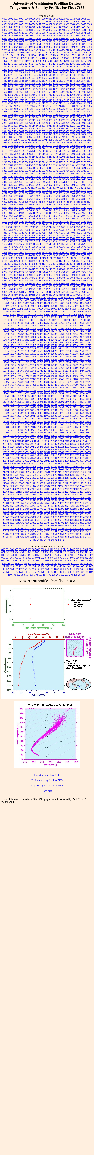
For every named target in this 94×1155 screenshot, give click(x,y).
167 (86, 569)
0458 (55, 30)
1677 (49, 89)
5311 (38, 168)
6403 (44, 201)
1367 (38, 72)
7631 (89, 244)
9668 (66, 294)
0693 (78, 38)
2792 (61, 114)
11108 (21, 320)
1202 (55, 61)
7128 (21, 221)
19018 (47, 415)
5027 (10, 128)
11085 (61, 314)
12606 (33, 348)
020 (91, 549)
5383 (33, 173)
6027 (49, 185)
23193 (54, 520)
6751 (55, 207)
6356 (27, 199)
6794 (16, 210)
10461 (19, 303)
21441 (61, 469)
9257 (89, 286)
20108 (19, 441)
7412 (78, 232)
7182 (66, 224)
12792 (26, 373)
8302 (55, 272)
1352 (10, 72)
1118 (55, 52)
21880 (6, 483)
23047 (6, 517)
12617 (19, 351)
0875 (10, 47)
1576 (78, 80)
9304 (4, 292)
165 (78, 569)
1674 (38, 89)
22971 (33, 514)
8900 (72, 283)
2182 (83, 106)
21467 (81, 469)
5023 (77, 125)
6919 (49, 213)
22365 (88, 494)
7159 (16, 224)
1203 (60, 61)
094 (47, 560)
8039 (38, 255)
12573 (81, 345)
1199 (38, 61)
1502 (21, 75)
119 (59, 563)
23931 (6, 536)
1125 (5, 55)
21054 (27, 463)
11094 (20, 317)
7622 (83, 244)
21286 (33, 466)
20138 (88, 441)
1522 (27, 77)
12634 (47, 353)
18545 (40, 404)
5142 (61, 145)
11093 (13, 317)
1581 (16, 83)
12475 (68, 339)
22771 (40, 508)
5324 (10, 170)
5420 (16, 179)
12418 (81, 331)
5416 (83, 176)
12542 (19, 345)
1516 (83, 75)
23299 (81, 520)
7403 (61, 232)
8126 (66, 258)
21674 (47, 475)
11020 (33, 311)
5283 (21, 165)
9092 (33, 286)
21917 (68, 483)
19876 (13, 435)
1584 (33, 83)
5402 (33, 176)
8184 (72, 263)
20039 (12, 438)
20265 (19, 446)
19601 (33, 429)
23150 (33, 520)
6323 (32, 196)
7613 (49, 244)
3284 (10, 123)
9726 (77, 294)
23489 (61, 525)
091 (34, 560)
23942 (19, 536)
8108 (33, 258)
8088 (21, 258)
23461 (26, 525)
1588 (55, 83)
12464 (33, 339)
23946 (33, 536)
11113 (47, 320)
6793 (10, 210)
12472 (54, 339)
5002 (55, 123)
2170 (21, 106)
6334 (49, 196)
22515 (26, 500)
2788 (38, 114)
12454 (61, 337)
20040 (19, 438)
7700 (38, 249)
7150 (55, 221)
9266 (21, 289)
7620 (77, 244)
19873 (88, 432)
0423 (10, 30)
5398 (10, 176)
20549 (47, 452)
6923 (72, 213)
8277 (27, 272)
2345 (55, 111)
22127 (67, 489)
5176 (33, 151)
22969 (26, 514)
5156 (10, 148)
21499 (40, 472)
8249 (89, 269)
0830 (61, 41)
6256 (66, 190)
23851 (40, 534)
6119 (55, 187)
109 (17, 563)
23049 (13, 517)
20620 (61, 455)
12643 (19, 356)
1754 (21, 94)
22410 (26, 497)
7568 (66, 238)
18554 (47, 404)
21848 (40, 480)
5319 (72, 168)
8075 (83, 255)
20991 (6, 463)
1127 (16, 55)
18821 (88, 410)
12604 (19, 348)
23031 (81, 514)
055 (60, 555)
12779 (33, 370)
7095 (66, 218)
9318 (44, 292)
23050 (19, 517)
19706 (6, 432)
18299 (47, 399)
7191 (27, 227)
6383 (83, 199)
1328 (83, 66)
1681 (66, 89)
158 (47, 569)
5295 (49, 165)
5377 (10, 173)
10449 (74, 300)
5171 (4, 151)
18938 (6, 415)
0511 (27, 32)
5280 (4, 165)
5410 (49, 176)
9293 (55, 289)
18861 (40, 413)
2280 (16, 111)
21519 (61, 472)
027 (29, 552)
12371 (13, 325)
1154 (83, 55)
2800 (10, 117)
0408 (66, 27)
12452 (47, 337)
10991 (13, 308)
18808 (68, 410)
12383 (88, 325)
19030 (54, 415)
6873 (38, 210)
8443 (33, 277)
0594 (44, 35)
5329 (38, 170)
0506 (89, 30)
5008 (89, 123)
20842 (6, 460)
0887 (55, 47)
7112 (10, 221)
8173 (21, 263)
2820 (61, 117)
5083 (27, 137)
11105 (87, 317)
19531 (88, 427)
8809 (27, 283)
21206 (81, 463)
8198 (33, 266)
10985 (61, 306)
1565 (16, 80)
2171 (27, 106)
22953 (6, 514)
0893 (72, 47)
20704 (54, 458)
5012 (21, 125)
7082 (16, 218)
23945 (26, 536)
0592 (33, 35)
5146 (83, 145)
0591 (27, 35)
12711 (19, 362)
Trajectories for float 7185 (47, 775)
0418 (72, 27)
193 (23, 574)
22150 (74, 489)
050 (38, 555)
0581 (89, 32)
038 (78, 552)
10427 (89, 297)
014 (64, 549)
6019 (4, 185)
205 (75, 574)
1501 (16, 75)
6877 (49, 210)
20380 (40, 449)
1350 (89, 69)
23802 (13, 534)
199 (49, 574)
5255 (72, 162)
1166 (60, 58)
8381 (21, 275)
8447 (44, 277)
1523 (33, 77)
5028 (16, 128)
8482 (33, 280)
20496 (74, 449)
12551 (54, 345)
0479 (78, 30)
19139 (6, 421)
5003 (61, 123)
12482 (26, 342)
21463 (74, 469)
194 (27, 574)
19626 (61, 429)
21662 (26, 475)
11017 (13, 311)
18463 (13, 404)
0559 (38, 32)
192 (18, 574)
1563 (4, 80)
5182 (66, 151)
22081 (33, 489)
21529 (74, 472)
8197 (27, 266)
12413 (54, 331)
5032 (38, 128)
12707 (88, 359)
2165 (83, 103)
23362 (33, 522)
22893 (54, 511)
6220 (10, 190)
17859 (54, 390)
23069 (47, 517)
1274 (33, 63)
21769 (13, 477)
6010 (72, 182)
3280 (78, 120)
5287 (38, 165)
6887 (89, 210)
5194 (38, 154)
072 (43, 557)
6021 (16, 185)
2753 (78, 111)
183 (64, 572)
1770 (21, 97)
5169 (83, 148)
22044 (81, 486)
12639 (81, 353)
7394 (44, 232)
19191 (47, 421)
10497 (6, 306)
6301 (61, 193)
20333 (74, 446)
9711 (72, 294)
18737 (88, 407)
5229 (21, 159)
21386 (19, 469)
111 (25, 563)
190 (10, 574)
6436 (49, 201)
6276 (78, 190)
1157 (11, 58)
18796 (61, 410)
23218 (61, 520)
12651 (74, 356)
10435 (26, 300)
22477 (74, 497)
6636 (55, 204)
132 (25, 566)
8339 (66, 272)
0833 (78, 41)
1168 (71, 58)
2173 (38, 106)
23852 (47, 534)
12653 (88, 356)
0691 (66, 38)
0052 (10, 24)
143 (73, 566)
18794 (54, 410)
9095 (44, 286)
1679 (61, 89)
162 (64, 569)
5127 (72, 142)
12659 (40, 359)
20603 (33, 455)
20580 (88, 452)
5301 (72, 165)
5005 (72, 123)
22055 (88, 486)
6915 (27, 213)
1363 (16, 72)
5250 (49, 162)
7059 (49, 215)
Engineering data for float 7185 (47, 785)
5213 (27, 156)
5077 (83, 134)
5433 (61, 179)
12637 (68, 353)
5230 (27, 159)
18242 (19, 399)
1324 (66, 66)
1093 (16, 52)
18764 (33, 410)
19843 (74, 432)
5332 (55, 170)
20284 (47, 446)
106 (4, 563)
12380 (68, 325)
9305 (10, 292)
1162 (38, 58)
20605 (40, 455)
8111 (38, 258)
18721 (74, 407)
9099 (55, 286)
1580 (10, 83)
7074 (72, 215)
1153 (77, 55)
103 (82, 560)
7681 (10, 249)
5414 (72, 176)
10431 (6, 300)
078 (69, 557)
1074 (33, 49)
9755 (26, 297)
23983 (61, 536)
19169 (26, 421)
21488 (19, 472)
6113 (38, 187)
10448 (68, 300)
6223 (21, 190)
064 (8, 557)
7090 (55, 218)
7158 (10, 224)
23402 (61, 522)
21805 (40, 477)
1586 (44, 83)
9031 (16, 286)
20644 (13, 458)
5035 (55, 128)
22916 (68, 511)
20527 (6, 452)
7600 (78, 241)
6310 (21, 196)
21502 (54, 472)
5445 (83, 179)
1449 (61, 72)
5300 (66, 165)
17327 (68, 382)
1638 (78, 86)
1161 (33, 58)
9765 (71, 297)
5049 (33, 131)
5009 (4, 125)
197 (40, 574)
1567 (27, 80)
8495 (61, 280)
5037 (66, 128)
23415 (74, 522)
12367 (74, 322)
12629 (13, 353)
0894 (78, 47)
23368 (40, 522)
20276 (40, 446)
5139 (44, 145)
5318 (66, 168)
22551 (54, 500)
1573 (61, 80)
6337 (66, 196)
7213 (44, 227)
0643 (83, 35)
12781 (47, 370)
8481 (27, 280)
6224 (27, 190)
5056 (66, 131)
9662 (55, 294)
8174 (27, 263)
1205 (71, 61)
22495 (88, 497)
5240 (83, 159)
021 (3, 552)
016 (73, 549)
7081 (10, 218)
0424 (16, 30)
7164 (33, 224)
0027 (27, 21)
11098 (40, 317)
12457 (81, 337)
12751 (13, 368)
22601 (13, 503)
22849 (26, 511)
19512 (81, 427)
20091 (88, 438)
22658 (54, 503)
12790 (13, 373)
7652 (38, 246)
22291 (68, 494)
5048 (27, 131)
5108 (66, 139)
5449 (16, 182)
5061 (89, 131)
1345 (61, 69)
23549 (33, 528)
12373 (26, 325)
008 (38, 549)
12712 (26, 362)
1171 (88, 58)
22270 (40, 494)
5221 (66, 156)
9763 (60, 297)
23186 (47, 520)
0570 (77, 32)
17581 (68, 387)
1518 (4, 77)
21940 (88, 483)
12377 (47, 325)
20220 (68, 444)
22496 (6, 500)
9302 (83, 289)
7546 (83, 235)
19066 (6, 418)
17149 (61, 379)
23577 (54, 528)
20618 (47, 455)
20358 (19, 449)
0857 (72, 44)
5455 (44, 182)
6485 (66, 201)
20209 (61, 444)
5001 (49, 123)
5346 (89, 170)
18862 (47, 413)
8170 (10, 263)
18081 (13, 396)
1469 (89, 72)
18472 (19, 404)
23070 (54, 517)
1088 (78, 49)
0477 (66, 30)
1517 (89, 75)
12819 (40, 373)
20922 (40, 460)
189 (91, 572)
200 (54, 574)
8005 (89, 252)
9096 (49, 286)
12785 (74, 370)
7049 (38, 215)
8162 (66, 261)
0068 (10, 27)
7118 (16, 221)
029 (38, 552)
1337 (21, 69)
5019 (61, 125)
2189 (16, 108)
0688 (49, 38)
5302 (78, 165)
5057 (72, 131)
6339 (77, 196)
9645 (10, 294)
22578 (88, 500)
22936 (88, 511)
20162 (26, 444)
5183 (72, 151)
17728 (33, 390)
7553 (21, 238)
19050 (68, 415)
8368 (72, 272)
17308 (54, 382)
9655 (33, 294)
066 (16, 557)
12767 (61, 368)
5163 (49, 148)
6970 (16, 215)
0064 (78, 24)
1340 (38, 69)
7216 (61, 227)
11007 (74, 308)
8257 (21, 272)
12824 (74, 373)
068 (25, 557)
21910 (61, 483)
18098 (40, 396)
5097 (10, 139)
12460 (13, 339)
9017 (89, 283)
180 (51, 572)
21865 (61, 480)
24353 (74, 536)
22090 (40, 489)
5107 (61, 139)
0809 (10, 41)
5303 (83, 165)
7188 (10, 227)
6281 (16, 193)
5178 (44, 151)
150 (12, 569)
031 (47, 552)
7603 (89, 241)
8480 (21, 280)
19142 (13, 421)
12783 (61, 370)
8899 (66, 283)
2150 (4, 103)
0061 (61, 24)
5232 (38, 159)
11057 (67, 311)
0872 (83, 44)
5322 (89, 168)
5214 (32, 156)
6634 (49, 204)
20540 (33, 452)
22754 (6, 508)
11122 (73, 320)
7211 (32, 227)
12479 (6, 342)
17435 (68, 384)
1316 (27, 66)
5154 (89, 145)
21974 (33, 486)
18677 (47, 407)
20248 (13, 446)
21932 (74, 483)
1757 (38, 94)
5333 (61, 170)
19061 (74, 415)
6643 (4, 207)
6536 (83, 201)
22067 (19, 489)
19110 (68, 418)
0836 (4, 44)
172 (16, 572)
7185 (83, 224)
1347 (72, 69)
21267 (13, 466)
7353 (4, 232)
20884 (19, 460)
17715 (26, 390)
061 (86, 555)
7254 (27, 230)
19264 (81, 421)
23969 (54, 536)
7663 (61, 246)
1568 (33, 80)
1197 (27, 61)
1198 (32, 61)
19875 (6, 435)
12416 (67, 331)
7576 (89, 238)
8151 (49, 261)
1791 (27, 100)
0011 (55, 18)
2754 (83, 111)
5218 (55, 156)
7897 (38, 252)
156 (38, 569)
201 (58, 574)
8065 (66, 255)
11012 (88, 308)
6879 (55, 210)
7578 (4, 241)
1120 (66, 52)
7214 (49, 227)
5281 (10, 165)
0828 (49, 41)
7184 (78, 224)
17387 (26, 384)
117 (51, 563)
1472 (4, 75)
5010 (10, 125)
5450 (21, 182)
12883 (61, 376)
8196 (21, 266)
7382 (27, 232)
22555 (68, 500)
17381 (19, 384)
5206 (78, 154)
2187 (4, 108)
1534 (61, 77)
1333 (89, 66)
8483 (38, 280)
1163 (44, 58)
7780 (55, 249)
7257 (33, 230)
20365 (26, 449)
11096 (27, 317)
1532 (55, 77)
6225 (33, 190)
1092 (11, 52)
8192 (4, 266)
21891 (33, 483)
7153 (72, 221)
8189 (89, 263)
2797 (83, 114)
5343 (78, 170)
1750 (89, 92)
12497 (81, 342)
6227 (44, 190)
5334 (66, 170)
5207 (83, 154)
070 (34, 557)
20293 (54, 446)
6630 (27, 204)
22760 (26, 508)
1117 (49, 52)
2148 (83, 100)
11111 (34, 320)
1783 (72, 97)
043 (8, 555)
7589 (33, 241)
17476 (13, 387)
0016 (83, 18)
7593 (38, 241)
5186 (83, 151)
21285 (26, 466)
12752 (19, 368)
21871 (68, 480)
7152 (66, 221)
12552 (61, 345)
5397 (4, 176)
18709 (68, 407)
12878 (26, 376)
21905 (54, 483)
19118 (74, 418)
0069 (16, 27)
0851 (38, 44)
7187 (4, 227)
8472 (89, 277)
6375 (66, 199)
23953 (40, 536)
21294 (47, 466)
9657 (38, 294)
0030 (44, 21)
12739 (40, 365)
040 (86, 552)
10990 (6, 308)
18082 (19, 396)
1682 (72, 89)
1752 (10, 94)
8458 (61, 277)
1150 (60, 55)
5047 (21, 131)
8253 (10, 272)
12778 (26, 370)
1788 (10, 100)
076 (60, 557)
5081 (16, 137)
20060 (61, 438)
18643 (19, 407)
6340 (83, 196)
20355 (13, 449)
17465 (81, 384)
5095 (5, 139)
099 (69, 560)
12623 (61, 351)
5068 (38, 134)
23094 (81, 517)
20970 (74, 460)
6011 (78, 182)
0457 (49, 30)
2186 (89, 106)
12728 (88, 362)
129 (12, 566)
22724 (33, 506)
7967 (66, 252)
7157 (4, 224)
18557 (54, 404)
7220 (72, 227)
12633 (40, 353)
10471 (47, 303)
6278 (89, 190)
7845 (10, 252)
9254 (78, 286)
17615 (88, 387)
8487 (55, 280)
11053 (47, 311)
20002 (88, 435)
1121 (71, 52)
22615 (19, 503)
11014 (6, 311)
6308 (10, 196)
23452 (13, 525)
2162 (66, 103)
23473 (33, 525)
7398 (49, 232)
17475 (6, 387)
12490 (61, 342)
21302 (61, 466)
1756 (33, 94)
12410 (33, 331)
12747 (74, 365)
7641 (10, 246)
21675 (54, 475)
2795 (72, 114)
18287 (33, 399)
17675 (13, 390)
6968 (10, 215)
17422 (47, 384)
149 (8, 569)
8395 (78, 275)
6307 (4, 196)
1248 (88, 61)
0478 (72, 30)
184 (69, 572)
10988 (81, 306)
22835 (13, 511)
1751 (4, 94)
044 (12, 555)
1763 (72, 94)
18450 (88, 401)
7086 (38, 218)
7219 (66, 227)
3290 (44, 123)
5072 (55, 134)
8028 (33, 255)
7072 (66, 215)
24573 (88, 536)
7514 (55, 235)
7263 (61, 230)
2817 (44, 117)
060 (82, 555)
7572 (78, 238)
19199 (54, 421)
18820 (81, 410)
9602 (61, 292)
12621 (47, 351)
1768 (10, 97)
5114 (5, 142)
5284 (27, 165)
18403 (68, 401)
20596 (19, 455)
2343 (44, 111)
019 (86, 549)
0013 (66, 18)
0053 (16, 24)
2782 (4, 114)
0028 (33, 21)
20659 (19, 458)
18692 (54, 407)
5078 (89, 134)
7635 (4, 246)
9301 (78, 289)
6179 (77, 187)
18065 (88, 393)
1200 (43, 61)
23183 (40, 520)
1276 (44, 63)
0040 (83, 21)
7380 (21, 232)
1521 (21, 77)
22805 (74, 508)
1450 (66, 72)
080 (78, 557)
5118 (21, 142)
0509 (16, 32)
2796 (78, 114)
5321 (83, 168)
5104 (44, 139)
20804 (74, 458)
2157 (44, 103)
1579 (4, 83)
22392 (13, 497)
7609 (27, 244)
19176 (33, 421)
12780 (40, 370)
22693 (81, 503)
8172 (16, 263)
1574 (66, 80)
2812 (16, 117)
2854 (78, 117)
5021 (72, 125)
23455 (19, 525)
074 (51, 557)
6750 (49, 207)
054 (56, 555)
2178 (61, 106)
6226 (38, 190)
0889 (66, 47)
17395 (33, 384)
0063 (72, 24)
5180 (55, 151)
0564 (44, 32)
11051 (40, 311)
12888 (88, 376)
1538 (83, 77)
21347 (81, 466)
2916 (27, 120)
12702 (81, 359)
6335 (55, 196)
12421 (13, 334)
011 (51, 549)
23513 (88, 525)
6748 (38, 207)
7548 (4, 238)
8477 (16, 280)
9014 (83, 283)
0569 (72, 32)
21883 (13, 483)
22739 (61, 506)
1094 (22, 52)
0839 (16, 44)
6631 (33, 204)
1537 (78, 77)
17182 (88, 379)
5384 (38, 173)
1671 (21, 89)
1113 (28, 52)
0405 (49, 27)
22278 (54, 494)
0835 (89, 41)
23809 (26, 534)
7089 (49, 218)
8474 (4, 280)
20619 (54, 455)
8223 (55, 269)
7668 (78, 246)
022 (8, 552)
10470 (40, 303)
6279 (4, 193)
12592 (6, 348)
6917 (38, 213)
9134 (72, 286)
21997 (68, 486)
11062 (81, 311)
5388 (55, 173)
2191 (27, 108)
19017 (40, 415)
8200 (44, 266)
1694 (44, 92)
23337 (13, 522)
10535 (19, 306)
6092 (66, 185)
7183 (72, 224)
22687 (74, 503)
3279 (72, 120)
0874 (4, 47)
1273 (27, 63)
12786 (81, 370)
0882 (44, 47)
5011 (16, 125)
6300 (55, 193)
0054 (21, 24)
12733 (19, 365)
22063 (13, 489)
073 (47, 557)
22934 (81, 511)
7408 (72, 232)
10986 (68, 306)
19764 (54, 432)
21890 (26, 483)
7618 (66, 244)
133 (29, 566)
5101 (27, 139)
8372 (83, 272)
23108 (13, 520)
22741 (68, 506)
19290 (6, 424)
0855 (61, 44)
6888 (4, 213)
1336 (16, 69)
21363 (88, 466)
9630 (66, 292)
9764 (66, 297)
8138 (4, 261)
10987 (74, 306)
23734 (54, 531)
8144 (27, 261)
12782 (54, 370)
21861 (54, 480)
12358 (19, 322)
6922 (66, 213)
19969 (40, 435)
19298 (13, 424)
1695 (49, 92)
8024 (27, 255)
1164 (49, 58)
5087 (49, 137)
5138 (38, 145)
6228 (49, 190)
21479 (6, 472)
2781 (89, 111)
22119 (61, 489)
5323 (4, 170)
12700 (68, 359)
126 (90, 563)
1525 (44, 77)
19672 (81, 429)
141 (64, 566)
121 (68, 563)
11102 (67, 317)
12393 (40, 328)
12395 (47, 328)
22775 (47, 508)
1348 (78, 69)
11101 (61, 317)
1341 (44, 69)
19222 (74, 421)
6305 (83, 193)
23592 (61, 528)
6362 (61, 199)
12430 (54, 334)
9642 (4, 294)
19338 (47, 424)
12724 (67, 362)
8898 (61, 283)
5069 (44, 134)
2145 (66, 100)
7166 (44, 224)
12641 (6, 356)
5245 (21, 162)
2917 (33, 120)
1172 (5, 61)
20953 (61, 460)
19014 (33, 415)
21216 (88, 463)
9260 (4, 289)
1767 (4, 97)
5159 (27, 148)
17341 (88, 382)
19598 (26, 429)
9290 (44, 289)
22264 (33, 494)
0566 (55, 32)
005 (25, 549)
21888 (19, 483)
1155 (88, 55)
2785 (21, 114)
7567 (61, 238)
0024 (16, 21)
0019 (4, 21)
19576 (6, 429)
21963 (19, 486)
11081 (40, 314)
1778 (44, 97)
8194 (16, 266)
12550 (47, 345)
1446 (49, 72)
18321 (74, 399)
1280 (66, 63)
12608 (47, 348)
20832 (81, 458)
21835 (6, 480)
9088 (21, 286)
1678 (55, 89)
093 (43, 560)
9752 (15, 297)
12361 (33, 322)
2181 (78, 106)
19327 (40, 424)
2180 (72, 106)
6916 (33, 213)
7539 (72, 235)
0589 (21, 35)
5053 (55, 131)
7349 (83, 230)
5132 (4, 145)
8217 (44, 269)
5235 (55, 159)
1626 (33, 86)
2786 (27, 114)
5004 (66, 123)
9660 (49, 294)
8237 (72, 269)
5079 (4, 137)
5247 (33, 162)
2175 (49, 106)
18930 (88, 413)
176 (34, 572)
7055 (44, 215)
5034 (49, 128)
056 (64, 555)
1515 (77, 75)
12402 (81, 328)
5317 (61, 168)
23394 (54, 522)
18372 (33, 401)
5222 (72, 156)
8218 (49, 269)
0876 (16, 47)
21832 (88, 477)
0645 (4, 38)
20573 (74, 452)
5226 (4, 159)
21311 (68, 466)
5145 (78, 145)
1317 (33, 66)
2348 (72, 111)
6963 (89, 213)
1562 (89, 77)
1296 (89, 63)
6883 (72, 210)
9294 (61, 289)
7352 (89, 230)
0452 (21, 30)
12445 (88, 334)
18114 (61, 396)
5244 (16, 162)
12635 (54, 353)
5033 (44, 128)
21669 (40, 475)
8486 (49, 280)
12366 (68, 322)
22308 (81, 494)
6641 (83, 204)
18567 (61, 404)
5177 (38, 151)
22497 (13, 500)
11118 (60, 320)
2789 (44, 114)
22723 (26, 506)
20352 (6, 449)
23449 (6, 525)
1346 (66, 69)
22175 (13, 491)
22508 (19, 500)
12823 (68, 373)
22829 (6, 511)
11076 (33, 314)
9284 (38, 289)
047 (25, 555)
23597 (74, 528)
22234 (81, 491)
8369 (78, 272)
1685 (89, 89)
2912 (4, 120)
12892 (13, 379)
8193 (10, 266)
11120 (67, 320)
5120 (32, 142)
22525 (40, 500)
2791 (55, 114)
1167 (66, 58)
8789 (15, 283)
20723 (61, 458)
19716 (13, 432)
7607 (21, 244)
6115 (44, 187)
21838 (13, 480)
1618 (83, 83)
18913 (74, 413)
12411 (40, 331)
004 (21, 549)
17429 (61, 384)
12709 (13, 362)
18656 (33, 407)
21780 (19, 477)
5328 (33, 170)
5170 (89, 148)
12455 (68, 337)
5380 (21, 173)
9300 (72, 289)
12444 (81, 334)
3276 (55, 120)
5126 (66, 142)
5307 (16, 168)
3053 (38, 120)
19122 (81, 418)
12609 (54, 348)
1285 (83, 63)
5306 (10, 168)
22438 (33, 497)
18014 (40, 393)
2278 (4, 111)
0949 (83, 47)
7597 (61, 241)
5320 (77, 168)
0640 (66, 35)
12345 (6, 322)
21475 (88, 469)
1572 (55, 80)
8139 (10, 261)
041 (91, 552)
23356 (26, 522)
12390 (33, 328)
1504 (33, 75)
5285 (33, 165)
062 (91, 555)
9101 (61, 286)
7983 (78, 252)
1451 (72, 72)
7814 (78, 249)
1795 (38, 100)
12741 (47, 365)
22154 (81, 489)
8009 (10, 255)
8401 (89, 275)
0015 (77, 18)
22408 (19, 497)
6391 (89, 199)
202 (62, 574)
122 (73, 563)
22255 (19, 494)
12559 (74, 345)
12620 (40, 351)
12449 (26, 337)
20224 (74, 444)
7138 (27, 221)
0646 (10, 38)
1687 (10, 92)
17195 (6, 382)
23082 (74, 517)
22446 (47, 497)
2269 (44, 108)
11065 (6, 314)
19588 (19, 429)
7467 (38, 235)
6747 (32, 207)
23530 (19, 528)
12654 (6, 359)
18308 (61, 399)
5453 (38, 182)
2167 (4, 106)
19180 (40, 421)
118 (55, 563)
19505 (74, 427)
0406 (55, 27)
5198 (61, 154)
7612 (44, 244)
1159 (22, 58)
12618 (26, 351)
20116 (40, 441)
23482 (47, 525)
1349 (83, 69)
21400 (26, 469)
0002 (10, 18)
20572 (68, 452)
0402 (38, 27)
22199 (33, 491)
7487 (44, 235)
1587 (49, 83)
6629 (21, 204)
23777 (81, 531)
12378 (54, 325)
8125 (61, 258)
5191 (21, 154)
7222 (83, 227)
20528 (13, 452)
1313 (10, 66)
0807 (4, 41)
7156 (89, 221)
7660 (49, 246)
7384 (33, 232)
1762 (66, 94)
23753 (74, 531)
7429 (16, 235)
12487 (54, 342)
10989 (88, 306)
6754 (72, 207)
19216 (67, 421)
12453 (54, 337)
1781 (61, 97)
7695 (21, 249)
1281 (72, 63)
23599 (81, 528)
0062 (66, 24)
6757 (89, 207)
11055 (61, 311)
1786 (89, 97)
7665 (66, 246)
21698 (68, 475)
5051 (44, 131)
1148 (49, 55)
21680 (61, 475)
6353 (10, 199)
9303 (89, 289)
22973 (47, 514)
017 (77, 549)
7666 (72, 246)
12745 (68, 365)
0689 (55, 38)
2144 (61, 100)
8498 (72, 280)
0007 (38, 18)
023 (12, 552)
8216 (38, 269)
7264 (66, 230)
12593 (13, 348)
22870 (40, 511)
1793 (33, 100)
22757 (19, 508)
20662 (26, 458)
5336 (72, 170)
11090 (81, 314)
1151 (66, 55)
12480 (13, 342)
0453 (27, 30)
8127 (72, 258)
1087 (72, 49)
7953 (55, 252)
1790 (21, 100)
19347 (61, 424)
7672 (89, 246)
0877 (21, 47)
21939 (81, 483)
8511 (4, 283)
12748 (81, 365)
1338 (27, 69)
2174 (44, 106)
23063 (40, 517)
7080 (4, 218)
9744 (89, 294)
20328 (61, 446)
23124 (19, 520)
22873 (47, 511)
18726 (81, 407)
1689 (21, 92)
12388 (26, 328)
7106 (89, 218)
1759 (49, 94)
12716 (40, 362)
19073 (26, 418)
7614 (55, 244)
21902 (47, 483)
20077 (74, 438)
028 (34, 552)
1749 (83, 92)
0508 (10, 32)
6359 (44, 199)
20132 (54, 441)
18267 (26, 399)
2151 (10, 103)
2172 (33, 106)
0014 (72, 18)
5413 (66, 176)
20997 (13, 463)
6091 (61, 185)
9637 (89, 292)
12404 (88, 328)
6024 (33, 185)
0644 (89, 35)
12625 (74, 351)
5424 (38, 179)
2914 (16, 120)
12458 (88, 337)
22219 (68, 491)
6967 (4, 215)
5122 (43, 142)
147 (91, 566)
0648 (16, 38)
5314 (44, 168)
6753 (66, 207)
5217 (49, 156)
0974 (4, 49)
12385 (13, 328)
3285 (16, 123)
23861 (61, 534)
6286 (44, 193)
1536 (72, 77)
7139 (32, 221)
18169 (81, 396)
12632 (33, 353)
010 (47, 549)
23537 (26, 528)
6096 (89, 185)
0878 (27, 47)
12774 (6, 370)
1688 (16, 92)
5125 (60, 142)
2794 (66, 114)
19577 (13, 429)
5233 (44, 159)
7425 (4, 235)
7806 (72, 249)
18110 (54, 396)
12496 (74, 342)
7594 (44, 241)
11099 (47, 317)
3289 (38, 123)
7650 (33, 246)
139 (56, 566)
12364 (54, 322)
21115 (47, 463)
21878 (81, 480)
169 (3, 572)
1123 (82, 52)
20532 (19, 452)
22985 (61, 514)
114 (38, 563)
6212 (83, 187)
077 (64, 557)
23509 (81, 525)
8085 (10, 258)
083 (91, 557)
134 (34, 566)
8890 (44, 283)
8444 (38, 277)
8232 (66, 269)
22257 (26, 494)
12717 (47, 362)
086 (12, 560)
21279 (19, 466)
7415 (83, 232)
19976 (54, 435)
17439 (74, 384)
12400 (68, 328)
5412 (61, 176)
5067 (33, 134)
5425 (44, 179)
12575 (88, 345)
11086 (67, 314)
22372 (6, 497)
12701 (74, 359)
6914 (21, 213)
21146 (74, 463)
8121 (49, 258)
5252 (61, 162)
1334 (4, 69)
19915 (26, 435)
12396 (54, 328)
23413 (68, 522)
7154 (77, 221)
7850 (21, 252)
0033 (61, 21)
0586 (16, 35)
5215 (38, 156)
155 (34, 569)
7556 (27, 238)
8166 (89, 261)
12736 (33, 365)
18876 (61, 413)
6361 (55, 199)
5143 (66, 145)
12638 (74, 353)
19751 (47, 432)
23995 (68, 536)
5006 (78, 123)
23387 (47, 522)
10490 (74, 303)
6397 (27, 201)
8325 (61, 272)
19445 (61, 427)
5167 (72, 148)
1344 (55, 69)
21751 (88, 475)
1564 (10, 80)
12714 (33, 362)
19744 (33, 432)
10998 (54, 308)
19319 (33, 424)
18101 (47, 396)
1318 (38, 66)
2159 (55, 103)
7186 (89, 224)
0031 (49, 21)
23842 (33, 534)
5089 (61, 137)
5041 (89, 128)
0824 (38, 41)
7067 (61, 215)
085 (8, 560)
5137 (33, 145)
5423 (33, 179)
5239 (78, 159)
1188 (21, 61)
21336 (74, 466)
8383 (33, 275)
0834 (83, 41)
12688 (47, 359)
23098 (88, 517)
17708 (19, 390)
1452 (78, 72)
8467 (78, 277)
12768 (68, 368)
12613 (81, 348)
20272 (33, 446)
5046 (16, 131)
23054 (26, 517)
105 (91, 560)
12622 (54, 351)
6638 (66, 204)
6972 (21, 215)
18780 (47, 410)
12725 (74, 362)
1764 (78, 94)
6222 (16, 190)
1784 (78, 97)
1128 (22, 55)
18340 (6, 401)
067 (21, 557)
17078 (40, 379)
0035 (72, 21)
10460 (13, 303)
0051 (4, 24)
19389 (6, 427)
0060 (55, 24)
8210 (4, 269)
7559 (44, 238)
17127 (54, 379)
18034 (61, 393)
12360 (26, 322)
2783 (10, 114)
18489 (26, 404)
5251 (55, 162)
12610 (61, 348)
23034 (88, 514)
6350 (89, 196)
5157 (16, 148)
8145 (33, 261)
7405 (66, 232)
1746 (66, 92)
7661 (55, 246)
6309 (16, 196)
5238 (72, 159)
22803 (68, 508)
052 (47, 555)
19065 (88, 415)
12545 (33, 345)
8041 (44, 255)
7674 (4, 249)
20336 (81, 446)
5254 (66, 162)
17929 (88, 390)
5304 (89, 165)
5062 (4, 134)
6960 (83, 213)
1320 (44, 66)
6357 (33, 199)
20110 (33, 441)
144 (78, 566)
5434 (66, 179)
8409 (16, 277)
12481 (19, 342)
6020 (10, 185)
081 (82, 557)
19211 (61, 421)
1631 (44, 86)
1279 (61, 63)
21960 (13, 486)
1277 (49, 63)
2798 (89, 114)
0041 (89, 21)
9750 (9, 297)
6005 (61, 182)
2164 (78, 103)
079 (73, 557)
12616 (13, 351)
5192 (27, 154)
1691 (27, 92)
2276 (83, 108)
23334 (6, 522)
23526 (13, 528)
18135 (67, 396)
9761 (49, 297)
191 (14, 574)
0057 (38, 24)
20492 (68, 449)
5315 (49, 168)
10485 (61, 303)
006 (29, 549)
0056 (33, 24)
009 (43, 549)
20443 (47, 449)
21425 (40, 469)
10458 (6, 303)
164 (73, 569)
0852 (44, 44)
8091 (27, 258)
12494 (68, 342)
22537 (47, 500)
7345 (78, 230)
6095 (83, 185)
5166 (66, 148)
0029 (38, 21)
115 (42, 563)
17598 (74, 387)
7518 (61, 235)
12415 (61, 331)
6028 (55, 185)
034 (60, 552)
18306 (54, 399)
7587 (27, 241)
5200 (72, 154)
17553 (54, 387)
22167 (88, 489)
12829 (19, 376)
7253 (21, 230)
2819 (55, 117)
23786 (6, 534)
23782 (88, 531)
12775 (13, 370)
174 (25, 572)
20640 (6, 458)
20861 (13, 460)
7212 (38, 227)
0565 (49, 32)
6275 (72, 190)
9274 (27, 289)
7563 (49, 238)
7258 (38, 230)
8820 (32, 283)
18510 (33, 404)
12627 (88, 351)
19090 (47, 418)
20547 (40, 452)
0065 (83, 24)
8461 (66, 277)
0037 (78, 21)
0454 (33, 30)
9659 (44, 294)
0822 (27, 41)
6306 (89, 193)
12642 (13, 356)
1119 (60, 52)
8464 (72, 277)
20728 (68, 458)
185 (73, 572)
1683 (78, 89)
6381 (72, 199)
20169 (33, 444)
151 (16, 569)
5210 (10, 156)
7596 (55, 241)
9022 (10, 286)
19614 (47, 429)
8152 (55, 261)
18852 (33, 413)
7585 (16, 241)
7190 (21, 227)
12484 (40, 342)
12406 (6, 331)
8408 (10, 277)
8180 (55, 263)
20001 (81, 435)
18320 (68, 399)
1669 (10, 89)
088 (21, 560)
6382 (78, 199)
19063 (81, 415)
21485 (13, 472)
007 (34, 549)
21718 (74, 475)
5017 (49, 125)
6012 (83, 182)
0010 (49, 18)
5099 (16, 139)
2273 (66, 108)
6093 (72, 185)
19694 (88, 429)
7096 (72, 218)
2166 (89, 103)
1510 (49, 75)
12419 (88, 331)
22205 (40, 491)
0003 (16, 18)
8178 (44, 263)
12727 (81, 362)
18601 (81, 404)
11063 (88, 311)
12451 (40, 337)
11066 (13, 314)
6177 (72, 187)
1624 (21, 86)
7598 (66, 241)
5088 (55, 137)
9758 (38, 297)
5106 (55, 139)
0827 (44, 41)
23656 (19, 531)
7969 (72, 252)
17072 (33, 379)
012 (56, 549)
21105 (40, 463)
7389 (38, 232)
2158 (49, 103)
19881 (19, 435)
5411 (55, 176)
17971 (13, 393)
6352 (4, 199)
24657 (40, 539)
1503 (27, 75)
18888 (68, 413)
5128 (77, 142)
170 (8, 572)
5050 (38, 131)
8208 (83, 266)
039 (82, 552)
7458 (33, 235)
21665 (33, 475)
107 (8, 563)
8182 (61, 263)
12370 (6, 325)
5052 (49, 131)
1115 (39, 52)
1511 (55, 75)
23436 (88, 522)
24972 (61, 539)
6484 (61, 201)
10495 (88, 303)
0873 (89, 44)
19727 (26, 432)
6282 (21, 193)
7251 (10, 230)
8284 (44, 272)
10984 (54, 306)
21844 (26, 480)
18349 (13, 401)
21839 (19, 480)
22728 (47, 506)
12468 (40, 339)
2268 (38, 108)
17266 (26, 382)
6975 (27, 215)
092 (38, 560)
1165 (55, 58)
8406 (4, 277)
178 (43, 572)
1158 (16, 58)
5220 (61, 156)
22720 (19, 506)
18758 (19, 410)
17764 (40, 390)
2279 (10, 111)
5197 (55, 154)
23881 (81, 534)
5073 (61, 134)
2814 (27, 117)
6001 (49, 182)
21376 (6, 469)
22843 (19, 511)
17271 (40, 382)
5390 (66, 173)
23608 (88, 528)
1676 (44, 89)
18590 (68, 404)
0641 (72, 35)
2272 (61, 108)
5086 (44, 137)
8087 (16, 258)
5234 (49, 159)
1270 (10, 63)
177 (38, 572)
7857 (27, 252)
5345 (83, 170)
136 (43, 566)
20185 (47, 444)
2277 (89, 108)
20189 (54, 444)
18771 (40, 410)
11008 (81, 308)
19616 (54, 429)
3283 (4, 123)
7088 (44, 218)
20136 (74, 441)
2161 (61, 103)
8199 (38, 266)
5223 (77, 156)
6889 (10, 213)
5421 (21, 179)
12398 (61, 328)
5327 (27, 170)
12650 (68, 356)
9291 (49, 289)
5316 (55, 168)
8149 (44, 261)
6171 (66, 187)
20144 (6, 444)
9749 (4, 297)
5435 (72, 179)
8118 (44, 258)
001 (8, 549)
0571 (83, 32)
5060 (83, 131)
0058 (44, 24)
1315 (21, 66)
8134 (89, 258)
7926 (49, 252)
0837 (10, 44)
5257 (78, 162)
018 (82, 549)
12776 (19, 370)
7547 (89, 235)
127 (3, 566)
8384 (38, 275)
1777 (38, 97)
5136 (27, 145)
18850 (26, 413)
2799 (4, 117)
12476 (74, 339)
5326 (21, 170)
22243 (6, 494)
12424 (26, 334)
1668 (4, 89)
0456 (44, 30)
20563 (61, 452)
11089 (74, 314)
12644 (26, 356)
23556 (40, 528)
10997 (47, 308)
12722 (54, 362)
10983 (47, 306)
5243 (10, 162)
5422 (27, 179)
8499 (78, 280)
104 (86, 560)
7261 (49, 230)
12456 (74, 337)
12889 (6, 379)
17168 (74, 379)
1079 (61, 49)
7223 (89, 227)
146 (86, 566)
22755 (13, 508)
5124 (55, 142)
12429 (47, 334)
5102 (33, 139)
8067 (78, 255)
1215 (77, 61)
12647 (47, 356)
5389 (61, 173)
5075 (72, 134)
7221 (77, 227)
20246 (6, 446)
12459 (6, 339)
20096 (6, 441)
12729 (6, 365)
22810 (81, 508)
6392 (4, 201)
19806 (61, 432)
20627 (74, 455)
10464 (33, 303)
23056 (33, 517)
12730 (13, 365)
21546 (88, 472)
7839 (4, 252)
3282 (89, 120)
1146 (38, 55)
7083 (21, 218)
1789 (16, 100)
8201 (49, 266)
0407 (61, 27)
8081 (89, 255)
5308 (21, 168)
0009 (44, 18)
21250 (6, 466)
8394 (72, 275)
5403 (38, 176)
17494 (19, 387)
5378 (16, 173)
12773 (88, 368)
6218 (88, 187)
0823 (33, 41)
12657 (26, 359)
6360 (49, 199)
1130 (33, 55)
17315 (61, 382)
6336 (61, 196)
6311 (27, 196)
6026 (44, 185)
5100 (21, 139)
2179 (66, 106)
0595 (49, 35)
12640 (88, 353)
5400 (21, 176)
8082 (4, 258)
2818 (49, 117)
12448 (19, 337)
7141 (44, 221)
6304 (78, 193)
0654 (44, 38)
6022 (21, 185)
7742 (49, 249)
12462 (26, 339)
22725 (40, 506)
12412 (47, 331)
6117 (49, 187)
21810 (47, 477)
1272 (21, 63)
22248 (13, 494)
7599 (72, 241)
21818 (67, 477)
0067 (4, 27)
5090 (66, 137)
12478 (88, 339)
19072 (19, 418)
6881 (61, 210)
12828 (13, 376)
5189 (10, 154)
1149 (55, 55)
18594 (74, 404)
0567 (61, 32)
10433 (13, 300)
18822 (6, 413)
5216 (44, 156)
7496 (49, 235)
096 (56, 560)
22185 (19, 491)
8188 (83, 263)
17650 (6, 390)
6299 (49, 193)
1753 (16, 94)
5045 (10, 131)
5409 (44, 176)
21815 (61, 477)
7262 (55, 230)
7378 (16, 232)
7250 (4, 230)
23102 (6, 520)
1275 (38, 63)
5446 (89, 179)
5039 (78, 128)
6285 (38, 193)
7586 (21, 241)
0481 (83, 30)
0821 (21, 41)
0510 (21, 32)
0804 (83, 38)
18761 (26, 410)
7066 (55, 215)
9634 (83, 292)
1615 (66, 83)
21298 (54, 466)
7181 (61, 224)
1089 (83, 49)
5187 (89, 151)
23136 (26, 520)
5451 (27, 182)
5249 (44, 162)
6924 (78, 213)
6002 (55, 182)
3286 (21, 123)
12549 (40, 345)
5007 (83, 123)
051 (43, 555)
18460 (6, 404)
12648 (54, 356)
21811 (54, 477)
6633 (44, 204)
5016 (44, 125)
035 (64, 552)
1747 (72, 92)
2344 (49, 111)
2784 (16, 114)
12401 (74, 328)
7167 (49, 224)
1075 (38, 49)
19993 (68, 435)
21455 (68, 469)
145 (82, 566)
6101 (21, 187)
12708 (6, 362)
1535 (66, 77)
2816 (38, 117)
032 (51, 552)
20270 (26, 446)
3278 (66, 120)
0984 (16, 49)
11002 (61, 308)
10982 (40, 306)
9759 (43, 297)
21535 (81, 472)
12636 (61, 353)
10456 (88, 300)
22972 (40, 514)
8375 (4, 275)
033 (56, 552)
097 (60, 560)
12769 (74, 368)
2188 (10, 108)
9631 (72, 292)
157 (43, 569)
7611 (38, 244)
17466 (88, 384)
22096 (54, 489)
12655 (13, 359)
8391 (55, 275)
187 (82, 572)
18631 (13, 407)
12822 (61, 373)
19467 (68, 427)
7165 (38, 224)
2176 (55, 106)
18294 (40, 399)
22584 (6, 503)
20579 (81, 452)
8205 (66, 266)
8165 (83, 261)
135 (38, 566)
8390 (49, 275)
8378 (10, 275)
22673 (61, 503)
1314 (16, 66)
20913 (33, 460)
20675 (33, 458)
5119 (27, 142)
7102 (83, 218)
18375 (40, 401)
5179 (49, 151)
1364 (21, 72)
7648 (27, 246)
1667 (89, 86)
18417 (74, 401)
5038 (72, 128)
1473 (10, 75)
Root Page (47, 791)
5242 (4, 162)
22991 (68, 514)
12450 (33, 337)
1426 (44, 72)
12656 (19, 359)
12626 (81, 351)
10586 (26, 306)
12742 (54, 365)
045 (16, 555)
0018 (89, 18)
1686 (4, 92)
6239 (61, 190)
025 (21, 552)
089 (25, 560)
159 (51, 569)
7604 (4, 244)
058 (73, 555)
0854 (55, 44)
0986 (21, 49)
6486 (72, 201)
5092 (78, 137)
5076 (78, 134)
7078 (83, 215)
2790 (49, 114)
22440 (40, 497)
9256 (83, 286)
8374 (89, 272)
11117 (53, 320)
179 (47, 572)
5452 (33, 182)
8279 (33, 272)
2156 (38, 103)
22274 (47, 494)
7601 (83, 241)
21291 (40, 466)
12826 (88, 373)
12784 (68, 370)
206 (80, 574)
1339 (33, 69)
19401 (19, 427)
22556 (74, 500)
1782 (66, 97)
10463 (26, 303)
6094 (78, 185)
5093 (83, 137)
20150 (19, 444)
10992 (20, 308)
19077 (33, 418)
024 (16, 552)
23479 (40, 525)
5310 (33, 168)
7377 (10, 232)
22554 (61, 500)
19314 (26, 424)
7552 (16, 238)
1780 (55, 97)
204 (71, 574)
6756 (83, 207)
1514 (72, 75)
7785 (61, 249)
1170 (83, 58)
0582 (4, 35)
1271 (16, 63)
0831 (66, 41)
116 (47, 563)
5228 (16, 159)
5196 (49, 154)
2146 (72, 100)
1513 (66, 75)
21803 (33, 477)
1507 (38, 75)
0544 (32, 32)
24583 (33, 539)
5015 (38, 125)
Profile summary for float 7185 (47, 780)
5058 (78, 131)
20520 (81, 449)
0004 (21, 18)
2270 (49, 108)
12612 (74, 348)
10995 (33, 308)
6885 (83, 210)
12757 (40, 368)
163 (69, 569)
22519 (33, 500)
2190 (21, 108)
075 (56, 557)
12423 (19, 334)
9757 (32, 297)
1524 (38, 77)
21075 (33, 463)
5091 (72, 137)
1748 (78, 92)
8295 (49, 272)
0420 (83, 27)
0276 (32, 27)
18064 (81, 393)
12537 (88, 342)
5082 (21, 137)
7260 (44, 230)
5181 (61, 151)
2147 (78, 100)
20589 (6, 455)
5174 (21, 151)
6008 (66, 182)
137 (47, 566)
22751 (88, 506)
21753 (6, 477)
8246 (83, 269)
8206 (72, 266)
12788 (6, 373)
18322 (81, 399)
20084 (81, 438)
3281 (83, 120)
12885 (74, 376)
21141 (61, 463)
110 (21, 563)
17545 (47, 387)
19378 (88, 424)
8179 (49, 263)
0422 (4, 30)
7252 (16, 230)
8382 (27, 275)
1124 (88, 52)
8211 (10, 269)
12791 (19, 373)
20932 (54, 460)
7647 (21, 246)
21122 (54, 463)
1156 (5, 58)
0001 (4, 18)
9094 (38, 286)
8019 (21, 255)
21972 (26, 486)
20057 (47, 438)
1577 (83, 80)
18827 (13, 413)
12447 (13, 337)
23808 (19, 534)
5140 (49, 145)
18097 (33, 396)
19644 (74, 429)
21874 (74, 480)
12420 (6, 334)
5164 (55, 148)
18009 (26, 393)
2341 (33, 111)
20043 (26, 438)
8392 (61, 275)
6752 (61, 207)
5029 (21, 128)
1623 (16, 86)
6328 (38, 196)
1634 (61, 86)
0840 (21, 44)
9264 (10, 289)
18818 (74, 410)
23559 (47, 528)
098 (64, 560)
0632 (55, 35)
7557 (33, 238)
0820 (16, 41)
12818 (33, 373)
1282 (78, 63)
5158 (21, 148)
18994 (19, 415)
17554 (61, 387)
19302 (19, 424)
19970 (47, 435)
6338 (72, 196)
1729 (61, 92)
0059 (49, 24)
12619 (33, 351)
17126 (47, 379)
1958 (44, 100)
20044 (33, 438)
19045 (61, 415)
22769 (33, 508)
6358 (38, 199)
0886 (49, 47)
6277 (83, 190)
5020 (66, 125)
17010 (19, 379)
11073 (20, 314)
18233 (13, 399)
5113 (89, 139)
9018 (4, 286)
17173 (81, 379)
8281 (38, 272)
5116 (16, 142)
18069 (6, 396)
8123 (55, 258)
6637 (61, 204)
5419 (10, 179)
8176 (38, 263)
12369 (88, 322)
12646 (40, 356)
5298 (55, 165)
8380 (16, 275)
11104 (81, 317)
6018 (89, 182)
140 (60, 566)
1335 (10, 69)
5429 (55, 179)
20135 (67, 441)
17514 (26, 387)
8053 (61, 255)
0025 (21, 21)
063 (3, 557)
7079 (89, 215)
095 (51, 560)
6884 (78, 210)
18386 (47, 401)
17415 (40, 384)
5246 (27, 162)
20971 (81, 460)
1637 (72, 86)
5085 (38, 137)
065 (12, 557)
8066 (72, 255)
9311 (21, 292)
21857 (47, 480)
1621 (4, 86)
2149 (89, 100)
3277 (61, 120)
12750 (6, 368)
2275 (78, 108)
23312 (88, 520)
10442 (54, 300)
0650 (27, 38)
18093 (26, 396)
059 (78, 555)
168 (91, 569)
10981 (33, 306)
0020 (10, 21)
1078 (55, 49)
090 (29, 560)
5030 (27, 128)
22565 (81, 500)
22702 (88, 503)
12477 (81, 339)
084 (3, 560)
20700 (47, 458)
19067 (13, 418)
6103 (33, 187)
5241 (89, 159)
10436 (33, 300)
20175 (40, 444)
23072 (61, 517)
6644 (10, 207)
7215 (55, 227)
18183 (88, 396)
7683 (16, 249)
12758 (47, 368)
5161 (38, 148)
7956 (61, 252)
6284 (33, 193)
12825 (81, 373)
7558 (38, 238)
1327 (78, 66)
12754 (26, 368)
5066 (27, 134)
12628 (6, 353)
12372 (19, 325)
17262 (19, 382)
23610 (6, 531)
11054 (54, 311)
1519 (10, 77)
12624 (68, 351)
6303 (72, 193)
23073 (68, 517)
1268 (4, 63)
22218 (61, 491)
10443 (61, 300)
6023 (27, 185)
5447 (4, 182)
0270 (27, 27)
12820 (47, 373)
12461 (19, 339)
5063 (10, 134)
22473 (61, 497)
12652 (81, 356)
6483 (55, 201)
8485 (44, 280)
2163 (72, 103)
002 (12, 549)
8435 (27, 277)
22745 (81, 506)
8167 (4, 263)
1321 (49, 66)
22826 (88, 508)
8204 (61, 266)
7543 (78, 235)
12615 (6, 351)
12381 (74, 325)
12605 (26, 348)
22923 (74, 511)
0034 (66, 21)
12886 (81, 376)
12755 (33, 368)
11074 (27, 314)
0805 (89, 38)
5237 (66, 159)
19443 (54, 427)
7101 (78, 218)
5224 (83, 156)
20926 (47, 460)
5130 (83, 142)
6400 (33, 201)
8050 (49, 255)
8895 (49, 283)
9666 (61, 294)
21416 (33, 469)
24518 (81, 536)
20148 (13, 444)
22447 (54, 497)
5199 (66, 154)
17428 (54, 384)
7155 (83, 221)
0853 (49, 44)
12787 (88, 370)
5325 (16, 170)
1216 (83, 61)
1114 (33, 52)
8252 (4, 272)
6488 (78, 201)
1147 (44, 55)
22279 (61, 494)
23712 (40, 531)
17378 (13, 384)
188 (86, 572)
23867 (68, 534)
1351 (4, 72)
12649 (61, 356)
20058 (54, 438)
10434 (19, 300)
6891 (16, 213)
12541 (13, 345)
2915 (21, 120)
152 (21, 569)
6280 (10, 193)
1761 (61, 94)
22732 (54, 506)
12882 (54, 376)
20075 (67, 438)
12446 (6, 337)
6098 (10, 187)
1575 (72, 80)
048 (29, 555)
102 (78, 560)
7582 (10, 241)
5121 (38, 142)
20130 (47, 441)
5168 (78, 148)
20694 (40, 458)
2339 (21, 111)
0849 (33, 44)
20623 (68, 455)
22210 (47, 491)
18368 (26, 401)
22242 (88, 491)
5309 (27, 168)
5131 (88, 142)
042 (3, 555)
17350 (6, 384)
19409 (26, 427)
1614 (61, 83)
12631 (26, 353)
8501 (83, 280)
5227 (10, 159)
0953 (89, 47)
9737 (83, 294)
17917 (81, 390)
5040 (83, 128)
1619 (89, 83)
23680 (26, 531)
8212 (15, 269)
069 (29, 557)
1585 (38, 83)
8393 (66, 275)
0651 (33, 38)
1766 (89, 94)
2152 (16, 103)
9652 (27, 294)
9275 (33, 289)
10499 (13, 306)
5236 (61, 159)
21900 (40, 483)
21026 (20, 463)
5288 (44, 165)
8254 (16, 272)
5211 (16, 156)
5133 (10, 145)
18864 (54, 413)
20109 (26, 441)
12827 (6, 376)
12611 (68, 348)
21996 (61, 486)
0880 (33, 47)
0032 (55, 21)
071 (38, 557)
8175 (33, 263)
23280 (68, 520)
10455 (81, 300)
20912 (26, 460)
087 (16, 560)
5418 (4, 179)
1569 (38, 80)
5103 (38, 139)
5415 (77, 176)
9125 (66, 286)
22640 (33, 503)
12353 (13, 322)
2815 (33, 117)
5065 (21, 134)
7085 (33, 218)
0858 (78, 44)
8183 (66, 263)
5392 (78, 173)
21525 (68, 472)
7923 (44, 252)
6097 (5, 187)
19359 (74, 424)
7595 (49, 241)
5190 (16, 154)
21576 (13, 475)
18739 (6, 410)
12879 (33, 376)
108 (12, 563)
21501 (47, 472)
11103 (74, 317)
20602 (26, 455)
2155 (33, 103)
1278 (55, 63)
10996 (40, 308)
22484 (81, 497)
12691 (54, 359)
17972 (19, 393)
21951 (6, 486)
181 (56, 572)
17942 (6, 393)
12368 (81, 322)
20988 (88, 460)
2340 (27, 111)
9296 (66, 289)
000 (3, 549)
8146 (38, 261)
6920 (55, 213)
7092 (61, 218)
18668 (40, 407)
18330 (88, 399)
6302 (66, 193)
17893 (68, 390)
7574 (83, 238)
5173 (16, 151)
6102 (27, 187)
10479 (54, 303)
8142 (16, 261)
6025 (38, 185)
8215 (32, 269)
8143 (21, 261)
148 (3, 569)
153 (25, 569)
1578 (89, 80)
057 (69, 555)
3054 (44, 120)
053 (51, 555)
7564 (55, 238)
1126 (11, 55)
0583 (10, 35)
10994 (26, 308)
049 (34, 555)
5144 (72, 145)
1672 (27, 89)
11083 (47, 314)
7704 (44, 249)
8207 (78, 266)
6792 (4, 210)
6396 (21, 201)
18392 (61, 401)
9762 (54, 297)
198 (45, 574)
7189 (16, 227)
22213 (54, 491)
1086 (66, 49)
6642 (89, 204)
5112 (83, 139)
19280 (88, 421)
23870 (74, 534)
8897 (55, 283)
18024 (47, 393)
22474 (68, 497)
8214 (27, 269)
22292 (74, 494)
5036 (61, 128)
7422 (89, 232)
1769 (16, 97)
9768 (83, 297)
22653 (47, 503)
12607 (40, 348)
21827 (81, 477)
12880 (40, 376)
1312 (4, 66)
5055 (61, 131)
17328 (74, 382)
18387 (54, 401)
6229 (55, 190)
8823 (38, 283)
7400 (55, 232)
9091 (27, 286)
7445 (21, 235)
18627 (6, 407)
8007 (4, 255)
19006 (26, 415)
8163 (72, 261)
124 (81, 563)
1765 (83, 94)
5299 (61, 165)
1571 (49, 80)
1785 (83, 97)
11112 (40, 320)
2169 (16, 106)
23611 (13, 531)
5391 (72, 173)
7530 (66, 235)
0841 (27, 44)
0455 (38, 30)
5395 (83, 173)
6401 (38, 201)
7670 (83, 246)
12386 (19, 328)
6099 (16, 187)
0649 (21, 38)
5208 (89, 154)
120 (64, 563)
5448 (10, 182)
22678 (68, 503)
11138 (87, 320)
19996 (74, 435)
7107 (4, 221)
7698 (27, 249)
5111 (78, 139)
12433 (68, 334)
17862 (61, 390)
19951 (33, 435)
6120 (60, 187)
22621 (26, 503)
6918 (44, 213)
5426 (49, 179)
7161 (27, 224)
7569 (72, 238)
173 (21, 572)
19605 (40, 429)
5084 (33, 137)
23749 (67, 531)
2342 (38, 111)
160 (56, 569)
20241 (88, 444)
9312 (27, 292)
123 (77, 563)
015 (69, 549)
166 (82, 569)
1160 (27, 58)
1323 (61, 66)
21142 (67, 463)
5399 (16, 176)
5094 (89, 137)
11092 (6, 317)
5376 (4, 173)
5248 (38, 162)
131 (21, 566)
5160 (33, 148)
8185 (78, 263)
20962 (68, 460)
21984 (47, 486)
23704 (33, 531)
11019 (27, 311)
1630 (38, 86)
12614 (88, 348)
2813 (21, 117)
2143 (55, 100)
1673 (33, 89)
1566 (21, 80)
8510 (89, 280)
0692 (72, 38)
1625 (27, 86)
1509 (44, 75)
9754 (21, 297)
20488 (61, 449)
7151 (61, 221)
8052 (55, 255)
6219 (4, 190)
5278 (83, 162)
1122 (77, 52)
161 (60, 569)
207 (84, 574)
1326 (72, 66)
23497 (74, 525)
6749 (44, 207)
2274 (72, 108)
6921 (61, 213)
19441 (47, 427)
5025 (89, 125)
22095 (47, 489)
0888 (61, 47)
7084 (27, 218)
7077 (78, 215)
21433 (47, 469)
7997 (83, 252)
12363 (47, 322)
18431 (81, 401)
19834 (68, 432)
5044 (4, 131)
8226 (61, 269)
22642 (40, 503)
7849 (16, 252)
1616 (72, 83)
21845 (33, 480)
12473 (61, 339)
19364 (81, 424)
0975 (10, 49)
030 (43, 552)
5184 (78, 151)
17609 (81, 387)
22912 (61, 511)
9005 (77, 283)
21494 (33, 472)
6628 (16, 204)
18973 (13, 415)
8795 (21, 283)
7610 (33, 244)
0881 (38, 47)
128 (8, 566)
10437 (40, 300)
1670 (16, 89)
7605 (10, 244)
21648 (19, 475)
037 (73, 552)
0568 (66, 32)
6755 (77, 207)
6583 (10, 204)
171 (12, 572)
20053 (40, 438)
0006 (33, 18)
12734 (26, 365)
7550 (10, 238)
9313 (32, 292)
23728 (47, 531)
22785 (54, 508)
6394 (16, 201)
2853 (72, 117)
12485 (47, 342)
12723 (61, 362)
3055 (49, 120)
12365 (61, 322)
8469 (83, 277)
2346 (61, 111)
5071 (49, 134)
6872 (33, 210)
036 (69, 552)
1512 (61, 75)
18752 (13, 410)
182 (60, 572)
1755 (27, 94)
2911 (89, 117)
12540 (6, 345)
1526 (49, 77)
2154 (27, 103)
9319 (49, 292)
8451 (55, 277)
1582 (21, 83)
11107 (14, 320)
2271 (55, 108)
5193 (33, 154)
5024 (83, 125)
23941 (13, 536)
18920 (81, 413)
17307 (47, 382)
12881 (47, 376)
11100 (54, 317)
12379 (61, 325)
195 (32, 574)
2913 (10, 120)
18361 (19, 401)
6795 (21, 210)
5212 (21, 156)
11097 (34, 317)
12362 (40, 322)
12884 (68, 376)
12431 (61, 334)
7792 (66, 249)
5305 (4, 168)
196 (36, 574)
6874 (44, 210)
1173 (10, 61)
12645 (33, 356)
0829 (55, 41)
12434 (74, 334)
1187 (16, 61)
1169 (77, 58)
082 (86, 557)
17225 (13, 382)
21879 (88, 480)
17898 (74, 390)
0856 (66, 44)
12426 (33, 334)
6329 (44, 196)
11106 (7, 320)
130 (16, 566)
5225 (89, 156)
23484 (54, 525)
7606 (16, 244)
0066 (89, 24)
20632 (88, 455)
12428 (40, 334)
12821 (54, 373)
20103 (13, 441)
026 (25, 552)
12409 (26, 331)
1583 (27, 83)
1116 (44, 52)
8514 (10, 283)
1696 (55, 92)
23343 (19, 522)
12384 (6, 328)
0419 (77, 27)
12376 (40, 325)
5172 (10, 151)
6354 (16, 199)
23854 (54, 534)
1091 (5, 52)
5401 (27, 176)
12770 (81, 368)
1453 (83, 72)
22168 (6, 491)
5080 (10, 137)
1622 (10, 86)
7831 (83, 249)
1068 (27, 49)
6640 (78, 204)
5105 (50, 139)
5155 (4, 148)
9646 (16, 294)
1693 (38, 92)
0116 (21, 27)
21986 (54, 486)
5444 (78, 179)
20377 (33, 449)
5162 (44, 148)
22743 (74, 506)
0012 (61, 18)
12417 (74, 331)
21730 (81, 475)
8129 (77, 258)
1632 (49, 86)
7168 (55, 224)
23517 (6, 528)
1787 (4, 100)
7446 (27, 235)
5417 (89, 176)
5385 (44, 173)
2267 (33, 108)
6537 (89, 201)
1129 (27, 55)
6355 (21, 199)
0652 (38, 38)
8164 (78, 261)
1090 (89, 49)
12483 (33, 342)
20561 (54, 452)
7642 (16, 246)
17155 (68, 379)
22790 (61, 508)
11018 (20, 311)
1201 (49, 61)
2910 (83, 117)
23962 (47, 536)
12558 (68, 345)
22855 (33, 511)
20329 (68, 446)
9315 (38, 292)
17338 (81, 382)
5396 (89, 173)
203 (67, 574)
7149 (49, 221)
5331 (49, 170)
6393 (10, 201)
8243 (77, 269)
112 (29, 563)
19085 (40, 418)
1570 (44, 80)
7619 (72, 244)
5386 (49, 173)
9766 (77, 297)
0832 (72, 41)
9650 (21, 294)
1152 (71, 55)
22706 (6, 506)
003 (16, 549)
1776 (33, 97)
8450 (49, 277)
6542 (4, 204)
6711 (16, 207)
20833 (88, 458)
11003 (68, 308)
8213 (21, 269)
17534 (40, 387)
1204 (66, 61)
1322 (55, 66)
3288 (33, 123)
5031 (33, 128)
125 (86, 563)
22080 (26, 489)
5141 (55, 145)
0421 (89, 27)
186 (78, 572)
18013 (33, 393)
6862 (27, 210)
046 (21, 555)
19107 (61, 418)
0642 (78, 35)
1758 (44, 94)
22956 (13, 514)
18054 (74, 393)
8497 (66, 280)
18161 (74, 396)
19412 (33, 427)
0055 (27, 24)
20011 (6, 438)
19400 (13, 427)
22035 (74, 486)
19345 (54, 424)
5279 (89, 162)
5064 (16, 134)
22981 (54, 514)
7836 (89, 249)
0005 (27, 18)
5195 (44, 154)
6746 (27, 207)
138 (51, 566)
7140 (38, 221)
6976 (33, 215)
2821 (66, 117)
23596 (68, 528)
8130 (83, 258)
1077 (49, 49)
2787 (33, 114)
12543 (26, 345)
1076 (44, 49)
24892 (54, 539)
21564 (6, 475)
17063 (26, 379)
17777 (47, 390)
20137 (81, 441)
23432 (81, 522)
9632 (77, 292)
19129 (88, 418)
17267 (33, 382)
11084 (54, 314)
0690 (61, 38)
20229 (81, 444)
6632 (38, 204)
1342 (49, 69)
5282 (16, 165)
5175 (27, 151)
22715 (13, 506)
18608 (88, 404)
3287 (27, 123)
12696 (61, 359)
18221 (6, 399)
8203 (55, 266)
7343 (72, 230)
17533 (33, 387)
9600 (55, 292)
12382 (81, 325)
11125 (80, 320)
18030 (54, 393)
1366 (33, 72)
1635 (66, 86)
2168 (10, 106)
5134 (16, 145)
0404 (44, 27)
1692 (33, 92)
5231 (33, 159)
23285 (74, 520)
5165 (61, 148)
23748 (61, 531)
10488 (68, 303)
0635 (61, 35)
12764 (54, 368)
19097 (54, 418)
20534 (26, 452)
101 (73, 560)
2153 (21, 103)
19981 (61, 435)
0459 (61, 30)
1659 (83, 86)
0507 (4, 32)
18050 (68, 393)
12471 (47, 339)
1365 (27, 72)
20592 (13, 455)
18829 (19, 413)
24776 (47, 539)
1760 (55, 94)
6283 (27, 193)
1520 (16, 77)
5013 (27, 125)
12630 (19, 353)
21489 (26, 472)
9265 (16, 289)
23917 (88, 534)
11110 (27, 320)
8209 (89, 266)
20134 (61, 441)
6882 (66, 210)
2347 (66, 111)
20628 (81, 455)
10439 (47, 300)
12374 (33, 325)
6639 (72, 204)
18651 (26, 407)
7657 (44, 246)
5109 (72, 139)
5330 (44, 170)
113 (34, 563)
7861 (33, 252)
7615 (61, 244)
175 (29, 572)
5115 (10, 142)
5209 (4, 156)
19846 (81, 432)
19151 (19, 421)
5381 (27, 173)
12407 (13, 331)
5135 (21, 145)
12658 (33, 359)
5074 (66, 134)
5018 (55, 125)
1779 (49, 97)
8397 (83, 275)
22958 (19, 514)
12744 (61, 365)
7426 (10, 235)
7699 (33, 249)
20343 (88, 446)
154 (29, 569)
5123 (49, 142)
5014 (32, 125)
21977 (40, 486)
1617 (78, 83)
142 (69, 566)
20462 (54, 449)
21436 (54, 469)
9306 (16, 292)
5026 (4, 128)
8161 (61, 261)
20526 (88, 449)
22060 (6, 489)
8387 (44, 275)
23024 (74, 514)
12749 (88, 365)
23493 (68, 525)
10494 (81, 303)
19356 (68, 424)
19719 (19, 432)
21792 (26, 477)
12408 (19, 331)
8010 (16, 255)
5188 (4, 154)
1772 (27, 97)
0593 (38, 35)
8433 (21, 277)
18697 (61, 407)
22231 (74, 491)
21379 (13, 469)
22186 (26, 491)
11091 (88, 314)
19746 (40, 432)
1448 (55, 72)
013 (60, 549)
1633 (55, 86)
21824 (74, 477)
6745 (21, 207)
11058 (74, 311)
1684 (83, 89)
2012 (49, 100)
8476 (10, 280)
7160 (21, 224)
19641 (68, 429)
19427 (40, 427)
